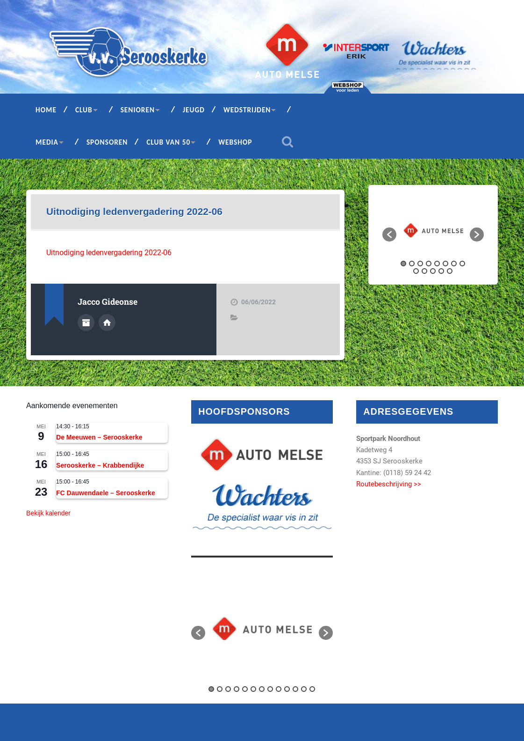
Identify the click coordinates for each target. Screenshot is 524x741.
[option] (433, 230)
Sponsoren (107, 142)
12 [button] (441, 271)
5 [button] (437, 263)
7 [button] (454, 263)
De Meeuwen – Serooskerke (99, 437)
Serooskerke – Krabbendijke (100, 465)
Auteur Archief (86, 322)
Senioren (138, 109)
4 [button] (428, 263)
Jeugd (194, 109)
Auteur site (107, 322)
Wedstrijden (247, 109)
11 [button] (433, 271)
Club (84, 109)
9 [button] (416, 271)
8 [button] (462, 263)
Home (46, 109)
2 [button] (412, 263)
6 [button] (445, 263)
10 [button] (424, 271)
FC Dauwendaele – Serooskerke (105, 493)
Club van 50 (168, 142)
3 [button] (420, 263)
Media (47, 142)
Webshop (235, 142)
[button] (389, 234)
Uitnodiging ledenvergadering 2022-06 (134, 211)
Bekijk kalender (48, 513)
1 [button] (403, 263)
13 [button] (449, 271)
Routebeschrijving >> (388, 484)
